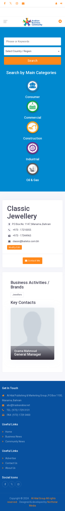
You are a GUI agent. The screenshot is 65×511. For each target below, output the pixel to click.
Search (32, 60)
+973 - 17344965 (22, 235)
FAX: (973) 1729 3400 (16, 415)
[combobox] (32, 51)
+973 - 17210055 (22, 229)
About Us (8, 468)
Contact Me (32, 260)
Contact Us (9, 463)
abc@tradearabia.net (16, 405)
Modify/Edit (14, 247)
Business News (12, 436)
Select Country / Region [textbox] (18, 51)
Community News (13, 441)
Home (7, 431)
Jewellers (17, 294)
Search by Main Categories (31, 72)
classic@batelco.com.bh (26, 241)
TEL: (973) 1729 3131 (16, 410)
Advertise (9, 458)
